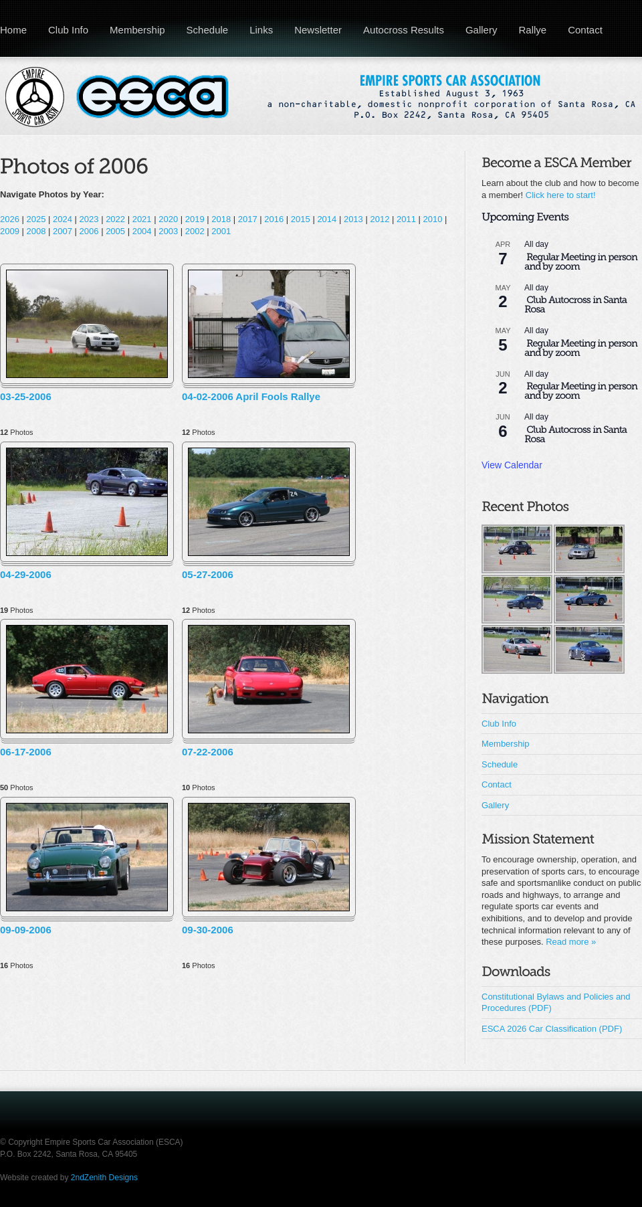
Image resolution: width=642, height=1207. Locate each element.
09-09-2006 (25, 929)
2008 (36, 231)
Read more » (571, 942)
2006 (89, 231)
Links (261, 29)
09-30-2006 (207, 929)
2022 (115, 219)
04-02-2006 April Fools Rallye (251, 396)
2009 (9, 231)
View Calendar (511, 465)
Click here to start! (561, 195)
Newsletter (318, 29)
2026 (9, 219)
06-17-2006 (25, 751)
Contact (585, 29)
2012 (379, 219)
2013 (353, 219)
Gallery (481, 29)
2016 (274, 219)
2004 (142, 231)
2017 (247, 219)
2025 (36, 219)
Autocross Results (403, 29)
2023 (89, 219)
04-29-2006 (25, 574)
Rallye (532, 29)
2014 (326, 219)
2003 (168, 231)
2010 (433, 219)
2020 (168, 219)
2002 (195, 231)
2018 (221, 219)
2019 (195, 219)
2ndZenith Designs (104, 1177)
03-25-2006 (25, 396)
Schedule (208, 29)
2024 (62, 219)
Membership (137, 29)
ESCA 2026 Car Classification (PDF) (551, 1029)
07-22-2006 (207, 751)
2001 (221, 231)
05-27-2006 (207, 574)
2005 (115, 231)
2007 (62, 231)
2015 (300, 219)
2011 (406, 219)
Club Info (68, 29)
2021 (142, 219)
